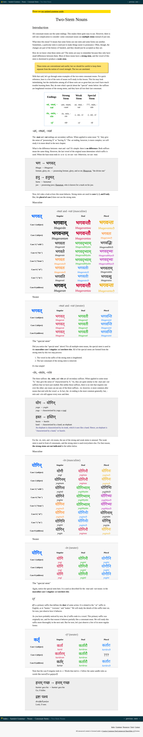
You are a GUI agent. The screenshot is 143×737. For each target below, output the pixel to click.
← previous (131, 2)
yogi (64, 410)
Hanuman (59, 185)
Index (5, 2)
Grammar (119, 727)
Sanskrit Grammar (14, 2)
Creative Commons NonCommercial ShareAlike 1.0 (118, 731)
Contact (137, 727)
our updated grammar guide (52, 11)
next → (138, 2)
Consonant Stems (33, 2)
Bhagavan (87, 171)
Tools (132, 727)
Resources (126, 727)
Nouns (24, 2)
